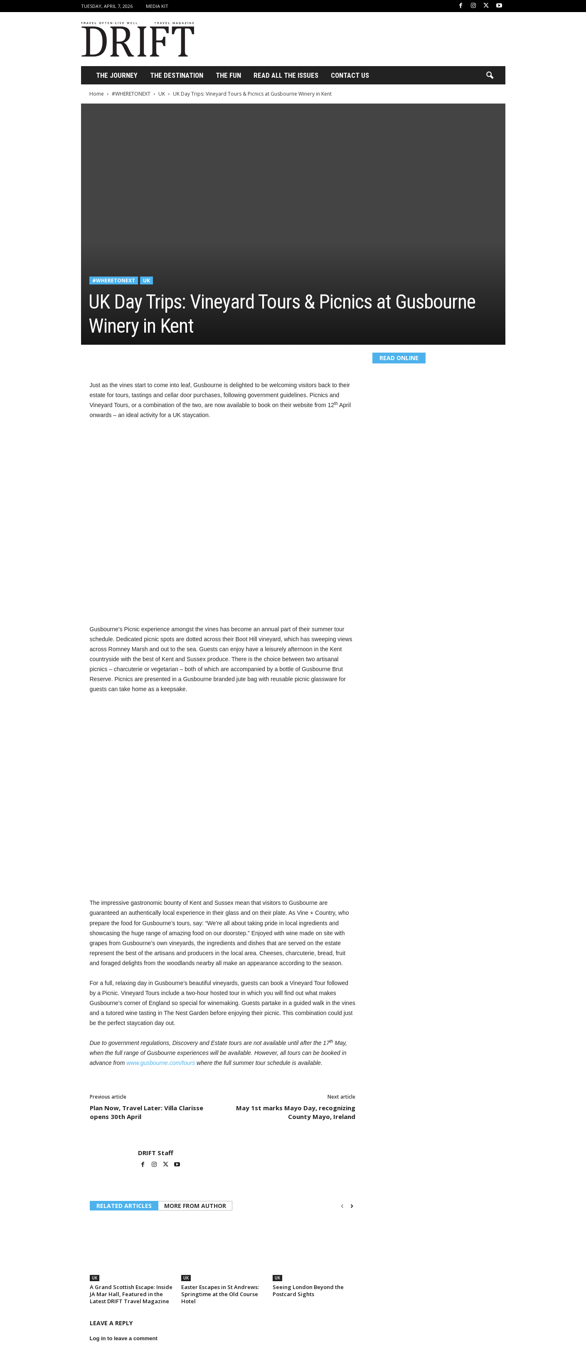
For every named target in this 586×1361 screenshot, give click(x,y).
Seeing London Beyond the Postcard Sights (308, 1290)
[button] (489, 76)
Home (96, 93)
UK (161, 93)
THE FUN (228, 75)
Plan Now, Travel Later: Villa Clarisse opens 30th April (146, 1112)
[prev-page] (342, 1206)
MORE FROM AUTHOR (195, 1206)
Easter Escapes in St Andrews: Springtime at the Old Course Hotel (220, 1294)
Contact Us (350, 75)
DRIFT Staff (155, 1153)
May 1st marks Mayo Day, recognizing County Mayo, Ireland (295, 1112)
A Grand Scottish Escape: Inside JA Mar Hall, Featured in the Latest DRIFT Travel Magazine (131, 1294)
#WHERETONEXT (131, 93)
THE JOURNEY (117, 75)
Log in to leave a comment (124, 1338)
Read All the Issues (286, 75)
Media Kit (157, 6)
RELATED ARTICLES (124, 1206)
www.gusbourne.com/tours (160, 1063)
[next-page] (352, 1206)
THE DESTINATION (176, 75)
